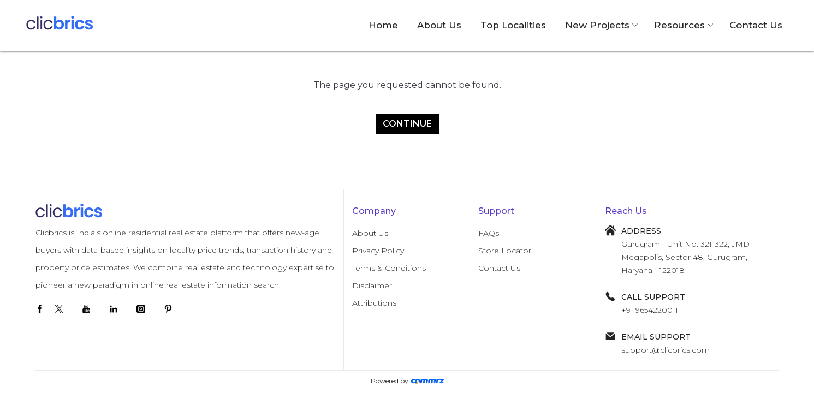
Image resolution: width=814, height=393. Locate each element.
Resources (679, 25)
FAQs (488, 233)
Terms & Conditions (389, 268)
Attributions (374, 303)
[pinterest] (168, 309)
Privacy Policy (378, 250)
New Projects (597, 25)
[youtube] (86, 309)
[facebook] (39, 309)
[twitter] (59, 309)
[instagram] (140, 309)
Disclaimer (372, 285)
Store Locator (504, 250)
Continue (407, 123)
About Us (439, 25)
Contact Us (755, 25)
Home (383, 25)
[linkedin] (113, 309)
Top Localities (513, 25)
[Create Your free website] (427, 381)
